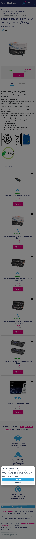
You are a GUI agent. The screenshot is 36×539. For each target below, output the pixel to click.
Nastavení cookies (6, 529)
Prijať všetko (18, 479)
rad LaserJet (25, 10)
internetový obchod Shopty (8, 527)
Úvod (2, 10)
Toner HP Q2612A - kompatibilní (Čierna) (18, 195)
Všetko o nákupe (22, 513)
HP (7, 10)
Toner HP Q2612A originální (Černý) (18, 403)
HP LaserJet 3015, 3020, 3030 (10, 13)
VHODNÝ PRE (22, 83)
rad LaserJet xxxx (8, 11)
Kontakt (22, 511)
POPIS (12, 83)
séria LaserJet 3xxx (20, 11)
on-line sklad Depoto (22, 527)
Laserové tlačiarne (15, 10)
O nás (15, 511)
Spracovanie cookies (14, 476)
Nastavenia (18, 482)
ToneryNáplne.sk (6, 525)
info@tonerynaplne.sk (27, 523)
